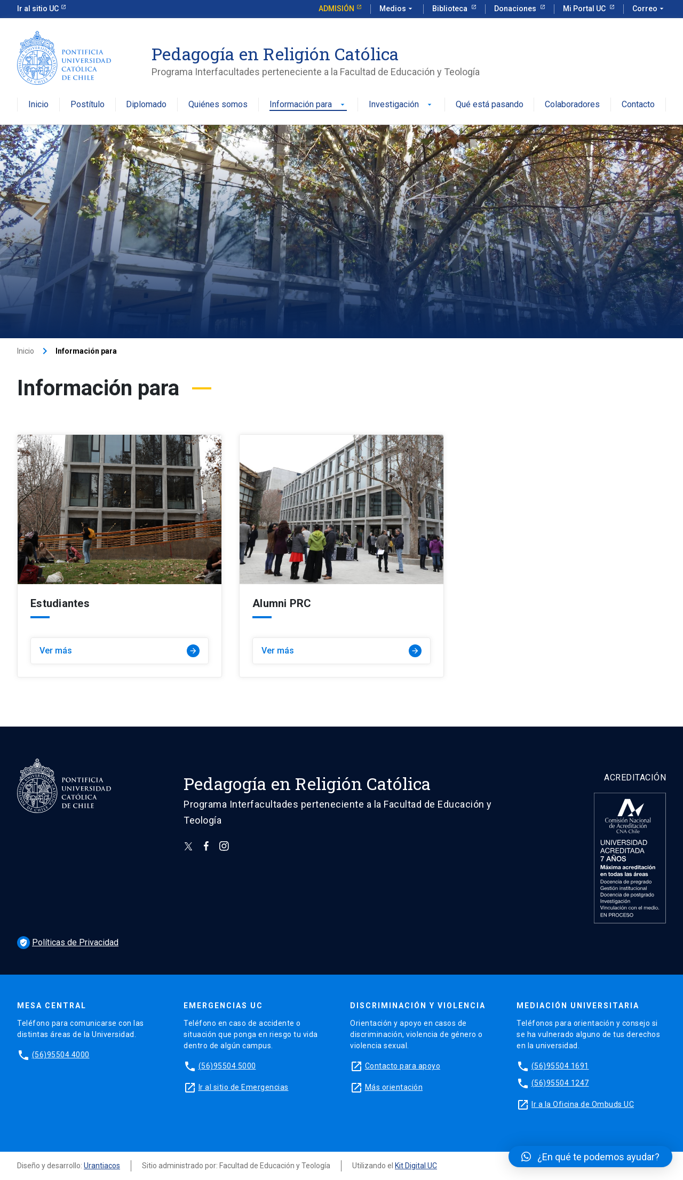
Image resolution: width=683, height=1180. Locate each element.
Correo (649, 9)
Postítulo (87, 104)
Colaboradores (572, 104)
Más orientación (394, 1087)
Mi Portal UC (585, 8)
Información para (308, 104)
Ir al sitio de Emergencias (243, 1087)
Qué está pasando (489, 104)
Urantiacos (102, 1165)
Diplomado (146, 104)
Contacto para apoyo (403, 1066)
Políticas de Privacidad (67, 942)
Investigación (401, 104)
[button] (590, 1156)
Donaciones (516, 8)
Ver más (119, 650)
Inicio (38, 104)
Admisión (336, 8)
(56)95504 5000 (227, 1066)
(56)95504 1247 (560, 1083)
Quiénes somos (218, 104)
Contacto (638, 104)
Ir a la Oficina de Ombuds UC (582, 1104)
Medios (397, 9)
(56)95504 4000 (61, 1054)
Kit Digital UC (416, 1165)
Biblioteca (450, 8)
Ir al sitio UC (38, 8)
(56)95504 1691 (560, 1066)
